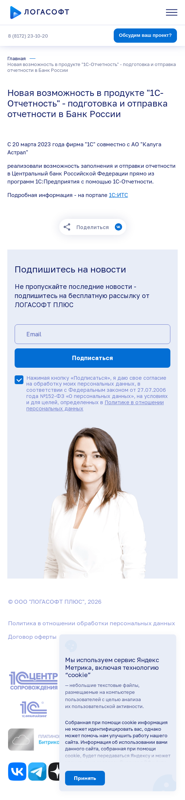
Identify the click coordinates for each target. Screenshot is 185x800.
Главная (16, 58)
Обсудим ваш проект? (145, 35)
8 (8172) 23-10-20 (28, 36)
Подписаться (92, 358)
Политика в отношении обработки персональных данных (91, 623)
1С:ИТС (118, 195)
